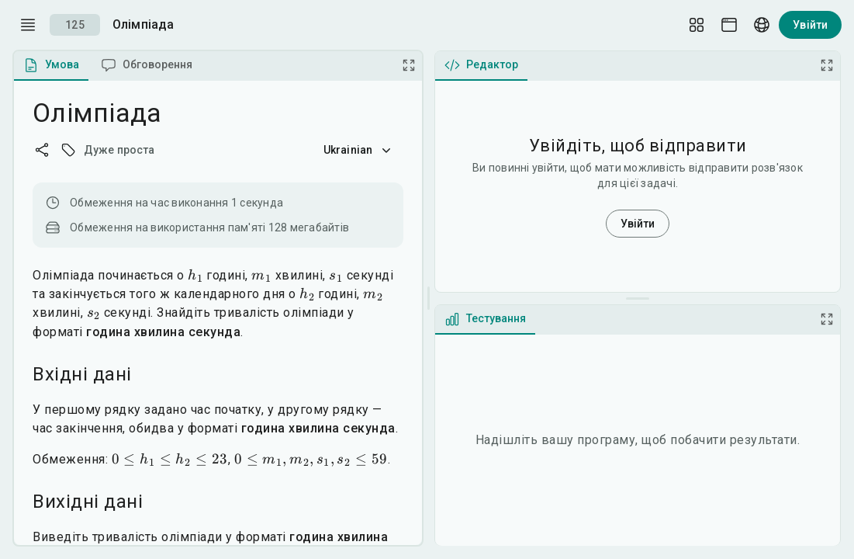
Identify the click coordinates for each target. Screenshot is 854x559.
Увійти (810, 25)
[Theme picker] (729, 24)
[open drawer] (27, 24)
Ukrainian (358, 150)
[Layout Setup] (696, 24)
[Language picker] (761, 24)
